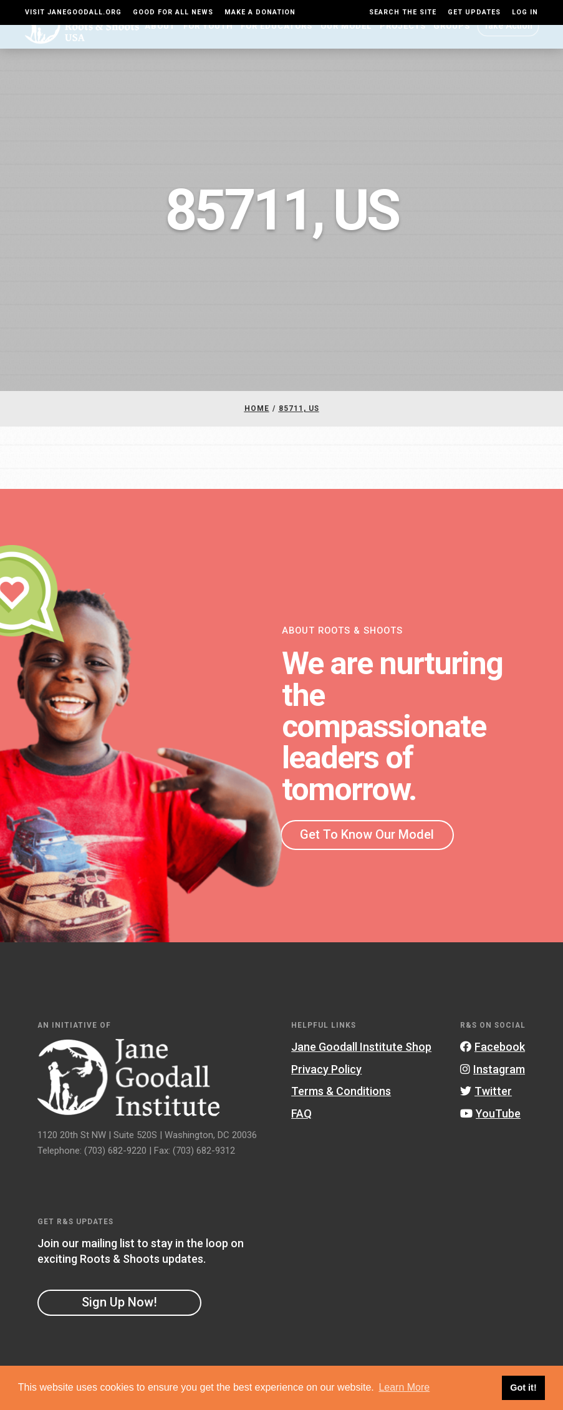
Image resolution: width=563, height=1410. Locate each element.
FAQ (301, 1134)
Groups (451, 47)
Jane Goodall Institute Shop (361, 1067)
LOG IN (525, 12)
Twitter (486, 1112)
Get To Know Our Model (367, 855)
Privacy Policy (326, 1089)
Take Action (508, 47)
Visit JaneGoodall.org (73, 12)
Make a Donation (260, 12)
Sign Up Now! (119, 1322)
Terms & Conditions (341, 1112)
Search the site (402, 12)
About (160, 47)
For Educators (276, 47)
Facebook (492, 1067)
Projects (403, 47)
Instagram (492, 1089)
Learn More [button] (404, 1387)
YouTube (490, 1134)
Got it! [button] (523, 1388)
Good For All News (173, 12)
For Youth (208, 47)
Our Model (346, 47)
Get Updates (474, 12)
